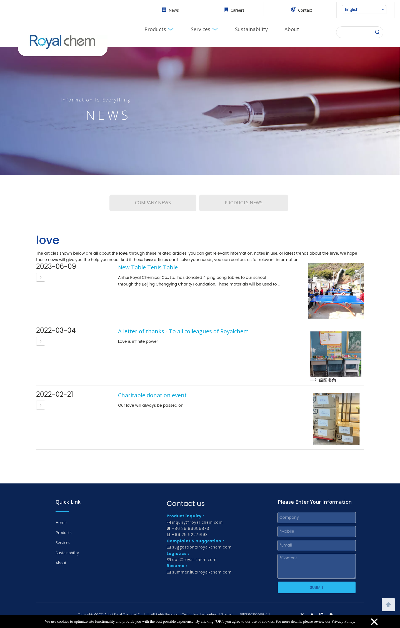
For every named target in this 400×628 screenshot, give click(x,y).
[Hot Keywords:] (377, 32)
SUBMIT (316, 587)
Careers (237, 10)
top (388, 604)
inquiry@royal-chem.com (197, 522)
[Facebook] (312, 614)
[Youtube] (331, 614)
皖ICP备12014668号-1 (255, 614)
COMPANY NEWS (153, 203)
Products (64, 532)
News (174, 10)
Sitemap (227, 614)
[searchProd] (354, 32)
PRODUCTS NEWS (243, 203)
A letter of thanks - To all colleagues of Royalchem (183, 331)
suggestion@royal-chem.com (202, 547)
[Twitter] (302, 614)
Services (63, 542)
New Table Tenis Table (148, 267)
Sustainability (67, 552)
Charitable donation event (152, 395)
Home (61, 522)
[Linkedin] (321, 614)
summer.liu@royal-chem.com (202, 572)
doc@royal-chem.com (194, 559)
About (61, 562)
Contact (305, 10)
